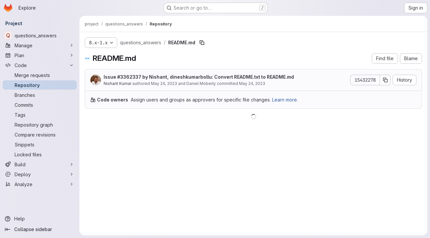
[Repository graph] (40, 124)
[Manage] (40, 45)
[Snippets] (40, 144)
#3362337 (129, 77)
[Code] (40, 65)
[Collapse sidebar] (40, 229)
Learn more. (285, 99)
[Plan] (40, 55)
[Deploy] (40, 174)
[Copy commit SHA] (385, 80)
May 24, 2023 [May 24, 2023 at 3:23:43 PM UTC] (164, 83)
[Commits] (40, 104)
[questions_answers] (40, 35)
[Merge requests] (40, 75)
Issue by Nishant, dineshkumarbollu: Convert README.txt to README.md (199, 77)
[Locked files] (40, 154)
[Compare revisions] (40, 134)
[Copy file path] (202, 42)
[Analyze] (40, 184)
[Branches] (40, 94)
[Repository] (40, 85)
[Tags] (40, 114)
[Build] (40, 164)
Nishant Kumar (117, 83)
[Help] (40, 218)
